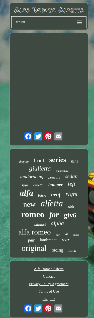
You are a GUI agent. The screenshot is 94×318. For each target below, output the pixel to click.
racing (57, 250)
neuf (56, 194)
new (29, 204)
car (58, 234)
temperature (62, 171)
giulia (76, 234)
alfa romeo (35, 232)
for (54, 214)
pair (31, 240)
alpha (57, 223)
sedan (71, 176)
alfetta (52, 203)
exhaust (40, 224)
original (34, 248)
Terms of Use (49, 291)
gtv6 (70, 215)
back (72, 250)
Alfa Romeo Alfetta (48, 269)
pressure (54, 177)
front (39, 160)
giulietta (40, 168)
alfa (26, 192)
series (57, 160)
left (71, 184)
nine (74, 161)
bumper (55, 184)
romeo (32, 214)
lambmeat (48, 239)
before (42, 195)
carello (38, 185)
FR (52, 299)
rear (65, 239)
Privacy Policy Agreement (48, 284)
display (24, 162)
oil (66, 234)
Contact (49, 276)
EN (45, 299)
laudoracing (31, 176)
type (25, 185)
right (71, 194)
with (71, 206)
